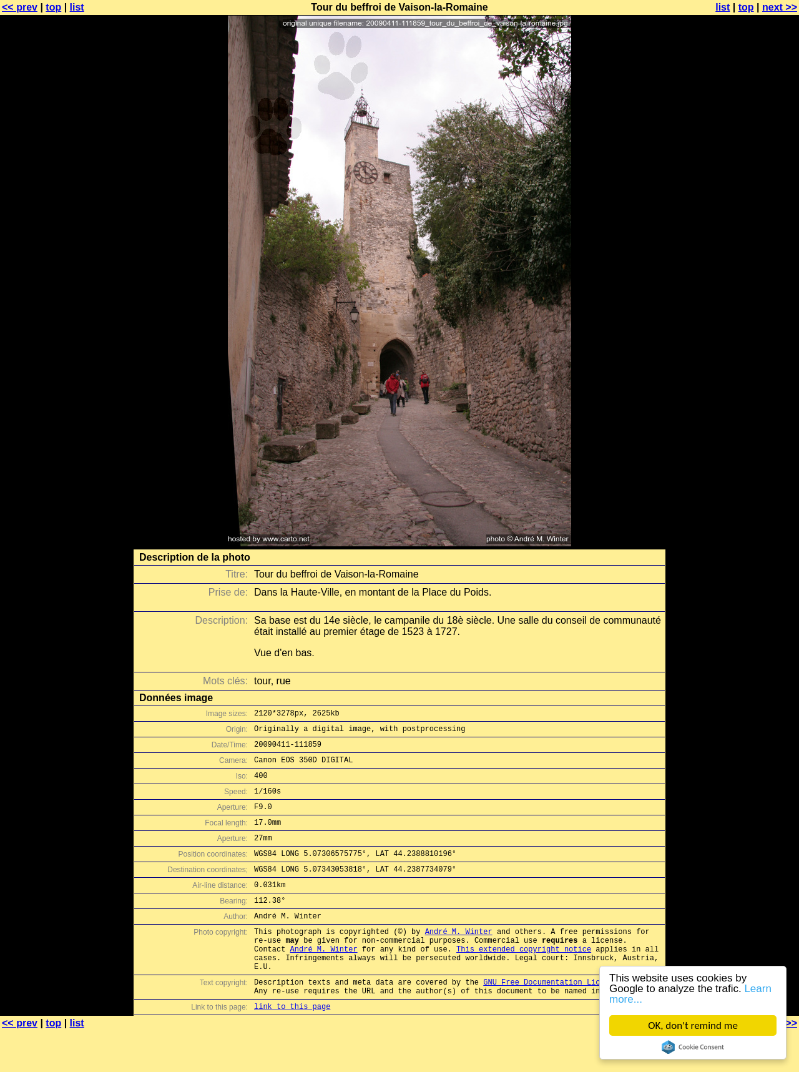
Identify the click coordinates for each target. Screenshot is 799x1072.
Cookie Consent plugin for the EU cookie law (693, 1047)
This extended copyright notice (523, 980)
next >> (779, 7)
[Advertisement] (748, 309)
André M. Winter (459, 959)
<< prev (19, 7)
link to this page (292, 1047)
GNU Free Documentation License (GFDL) (566, 1019)
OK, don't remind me (693, 1025)
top (53, 7)
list (77, 7)
